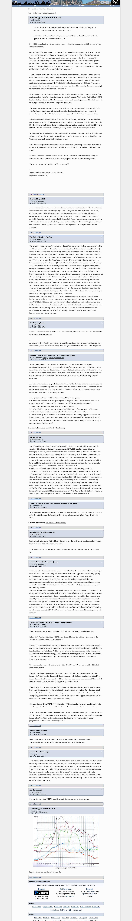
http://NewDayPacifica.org (55, 428)
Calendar (81, 6)
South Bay (75, 907)
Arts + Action (55, 918)
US (70, 910)
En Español (83, 918)
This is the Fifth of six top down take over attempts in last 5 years (53, 503)
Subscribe (64, 6)
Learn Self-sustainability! (39, 752)
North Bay (58, 907)
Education (73, 918)
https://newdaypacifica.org (38, 175)
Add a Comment (35, 232)
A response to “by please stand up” (42, 532)
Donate (112, 6)
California (63, 910)
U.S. (29, 13)
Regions (32, 903)
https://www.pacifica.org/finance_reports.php (45, 872)
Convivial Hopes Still (37, 199)
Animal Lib (38, 918)
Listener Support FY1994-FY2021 (42, 809)
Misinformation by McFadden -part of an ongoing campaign (52, 355)
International (77, 910)
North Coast (36, 907)
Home (19, 6)
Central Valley (48, 907)
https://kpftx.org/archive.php (40, 282)
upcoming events (88, 894)
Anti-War (46, 918)
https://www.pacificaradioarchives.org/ (43, 313)
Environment (93, 918)
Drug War (65, 918)
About (34, 6)
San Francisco (85, 907)
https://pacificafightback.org (56, 523)
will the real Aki (35, 437)
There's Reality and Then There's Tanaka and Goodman (50, 622)
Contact (48, 6)
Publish (97, 6)
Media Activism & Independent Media (44, 13)
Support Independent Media (39, 881)
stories (91, 891)
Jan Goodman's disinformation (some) (43, 562)
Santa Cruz (54, 910)
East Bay (66, 907)
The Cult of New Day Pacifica (40, 237)
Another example (35, 790)
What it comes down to (38, 730)
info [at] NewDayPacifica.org (53, 358)
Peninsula (96, 907)
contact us (70, 896)
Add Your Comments (36, 194)
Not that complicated (37, 323)
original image (61, 868)
